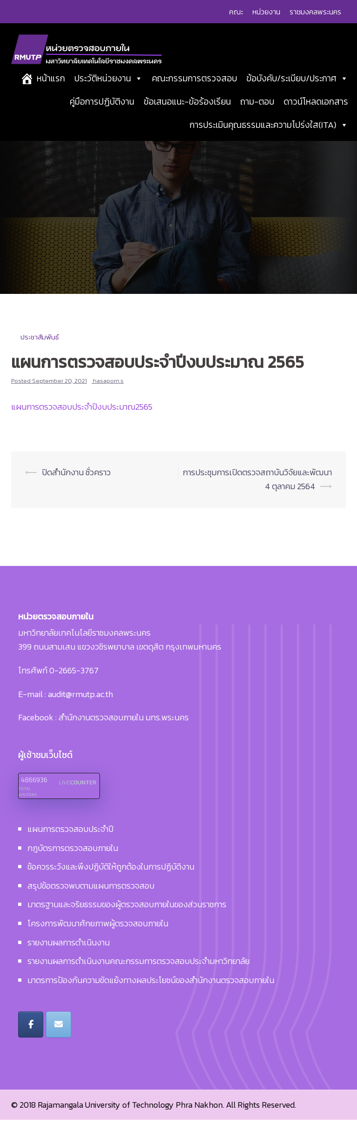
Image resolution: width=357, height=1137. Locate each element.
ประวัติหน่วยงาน (108, 90)
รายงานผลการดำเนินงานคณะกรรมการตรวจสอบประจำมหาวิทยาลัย (138, 978)
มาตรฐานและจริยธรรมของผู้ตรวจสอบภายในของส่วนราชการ (126, 922)
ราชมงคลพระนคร (315, 11)
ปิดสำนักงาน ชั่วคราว (76, 489)
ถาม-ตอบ (257, 113)
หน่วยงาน (266, 11)
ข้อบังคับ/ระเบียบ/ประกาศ (297, 90)
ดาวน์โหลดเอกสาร (316, 113)
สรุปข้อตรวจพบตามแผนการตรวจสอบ (90, 903)
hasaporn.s (108, 397)
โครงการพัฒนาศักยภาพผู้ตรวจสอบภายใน (97, 940)
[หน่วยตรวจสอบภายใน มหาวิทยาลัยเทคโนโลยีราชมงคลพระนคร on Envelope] (58, 1042)
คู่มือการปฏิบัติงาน (102, 113)
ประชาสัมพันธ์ (39, 354)
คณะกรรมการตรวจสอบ (194, 90)
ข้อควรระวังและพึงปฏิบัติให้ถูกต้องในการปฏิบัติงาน (110, 884)
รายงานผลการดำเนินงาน (68, 959)
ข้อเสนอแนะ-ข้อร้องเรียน (187, 113)
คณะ (236, 11)
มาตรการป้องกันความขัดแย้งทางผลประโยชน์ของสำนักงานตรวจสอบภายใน (150, 997)
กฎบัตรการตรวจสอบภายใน (72, 865)
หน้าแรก (51, 90)
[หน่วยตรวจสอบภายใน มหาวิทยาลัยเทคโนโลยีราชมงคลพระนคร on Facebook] (30, 1042)
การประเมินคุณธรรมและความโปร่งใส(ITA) (269, 137)
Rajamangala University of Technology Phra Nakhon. (131, 1122)
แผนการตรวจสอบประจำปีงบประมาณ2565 (81, 424)
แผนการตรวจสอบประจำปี (70, 846)
